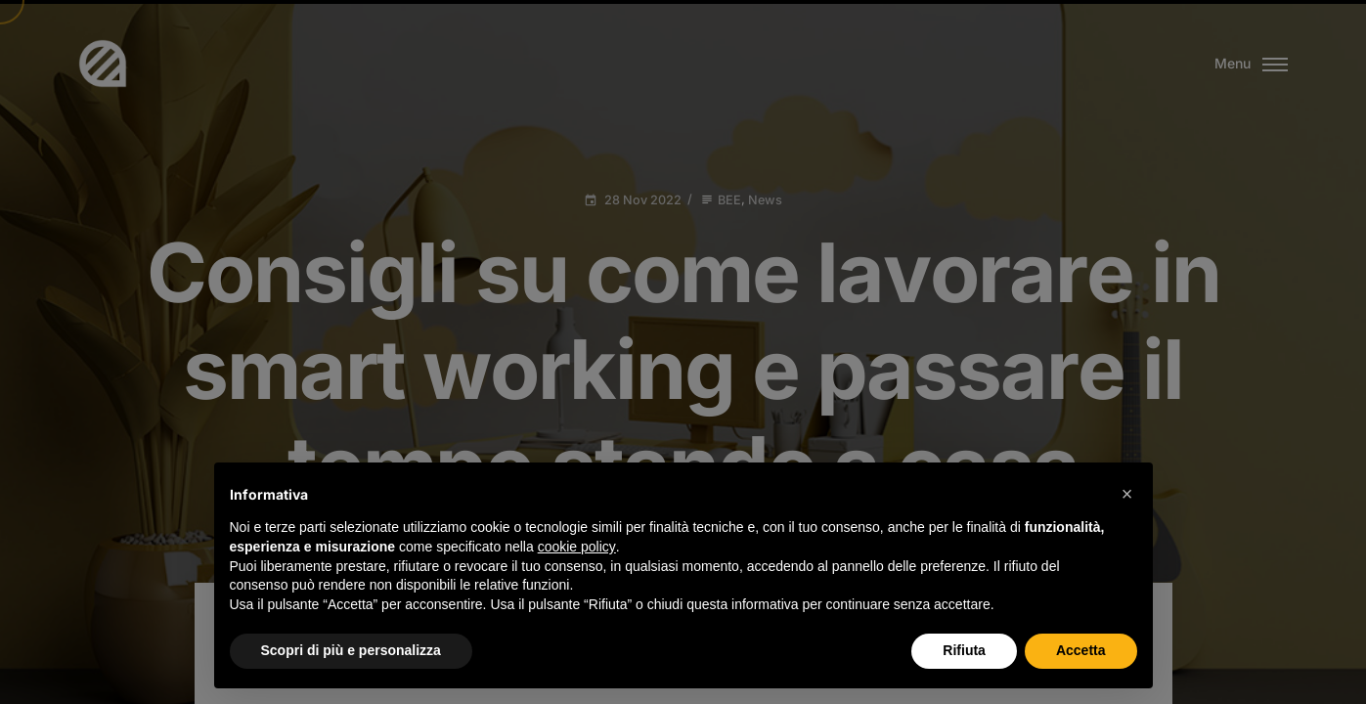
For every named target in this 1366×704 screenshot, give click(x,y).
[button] (1127, 493)
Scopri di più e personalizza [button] (351, 650)
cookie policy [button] (577, 546)
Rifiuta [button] (964, 650)
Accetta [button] (1081, 650)
